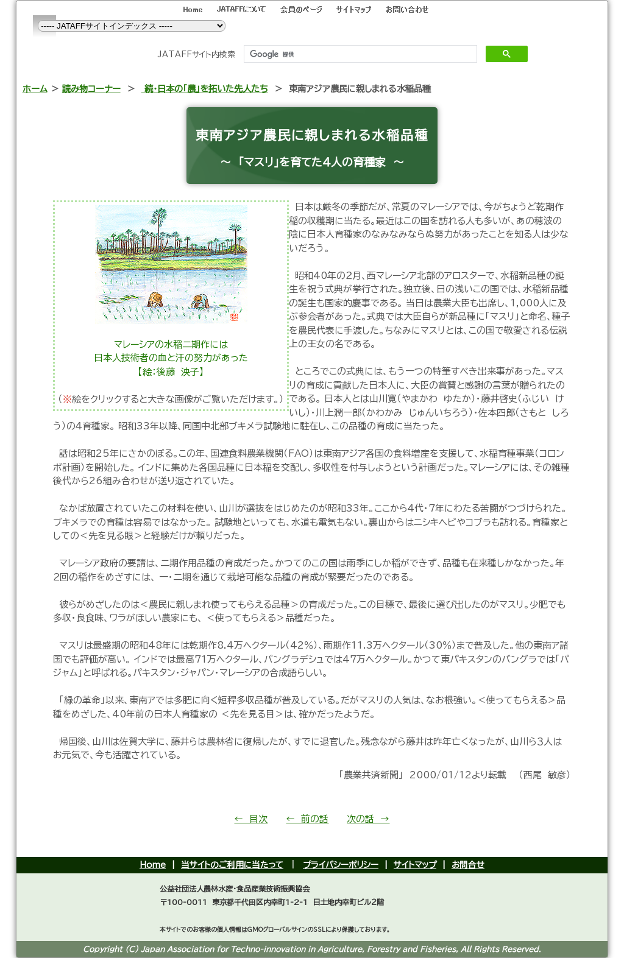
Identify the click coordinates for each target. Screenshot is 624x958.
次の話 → (368, 818)
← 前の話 (307, 818)
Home (153, 865)
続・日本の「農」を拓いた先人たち (204, 88)
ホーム (35, 88)
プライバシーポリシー (340, 865)
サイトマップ (415, 865)
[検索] (359, 54)
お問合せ (468, 865)
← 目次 (251, 818)
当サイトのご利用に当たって (232, 865)
